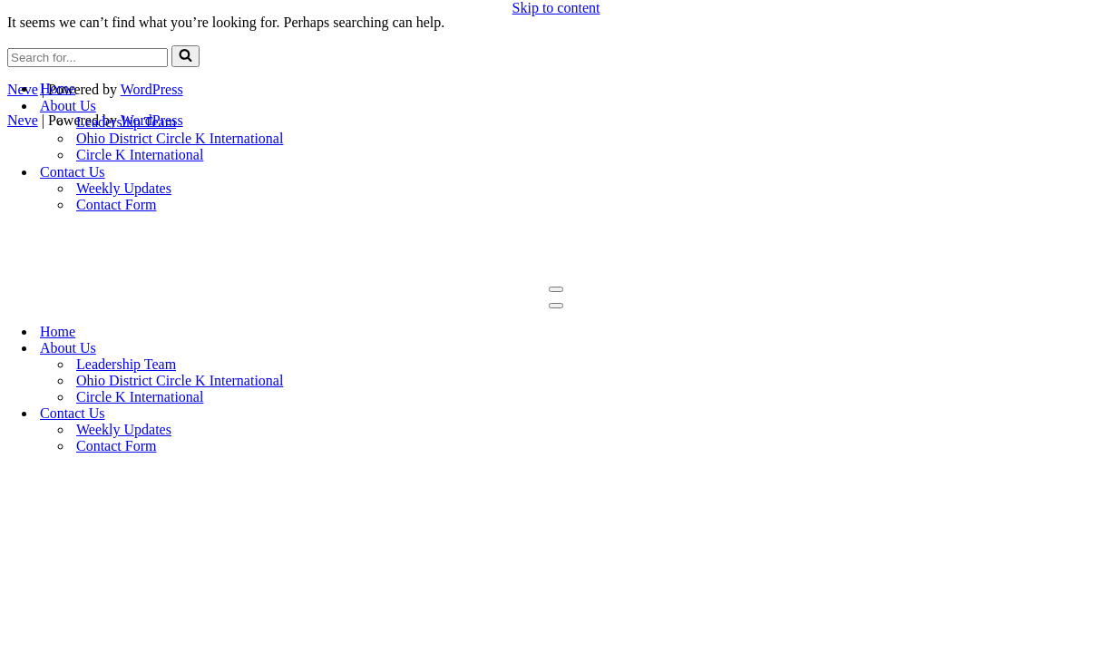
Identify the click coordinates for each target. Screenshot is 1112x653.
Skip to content (556, 7)
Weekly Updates (123, 188)
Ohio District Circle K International (179, 138)
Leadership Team (126, 122)
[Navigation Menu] (556, 289)
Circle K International (139, 154)
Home (57, 88)
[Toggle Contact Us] (1102, 414)
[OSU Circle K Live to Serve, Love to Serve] (556, 56)
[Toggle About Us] (1102, 348)
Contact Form (116, 204)
